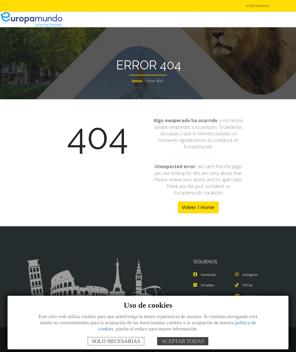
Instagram (246, 275)
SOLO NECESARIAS (116, 341)
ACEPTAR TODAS (182, 341)
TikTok (244, 285)
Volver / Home (198, 207)
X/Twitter (204, 285)
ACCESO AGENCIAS (257, 6)
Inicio (137, 81)
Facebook (204, 275)
